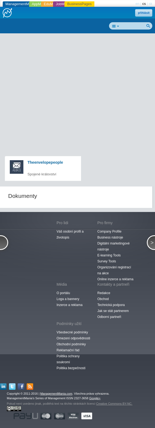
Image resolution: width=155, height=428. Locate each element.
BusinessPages (79, 4)
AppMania (40, 4)
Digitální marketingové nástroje (113, 246)
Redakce (103, 293)
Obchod (103, 299)
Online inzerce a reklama (115, 279)
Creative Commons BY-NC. (114, 403)
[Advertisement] (79, 75)
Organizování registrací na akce (114, 270)
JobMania (63, 4)
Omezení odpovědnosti (73, 338)
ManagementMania (20, 4)
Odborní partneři (109, 317)
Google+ (95, 398)
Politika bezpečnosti (71, 368)
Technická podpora (111, 305)
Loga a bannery (68, 299)
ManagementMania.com (56, 393)
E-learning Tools (109, 255)
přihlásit (144, 12)
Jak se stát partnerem (113, 311)
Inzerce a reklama (69, 305)
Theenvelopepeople (45, 162)
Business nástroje (110, 237)
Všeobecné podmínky (72, 332)
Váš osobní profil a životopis (70, 234)
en (137, 4)
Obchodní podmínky (71, 344)
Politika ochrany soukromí (68, 359)
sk (150, 4)
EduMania (52, 4)
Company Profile (109, 231)
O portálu (63, 293)
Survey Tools (106, 261)
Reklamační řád (68, 350)
